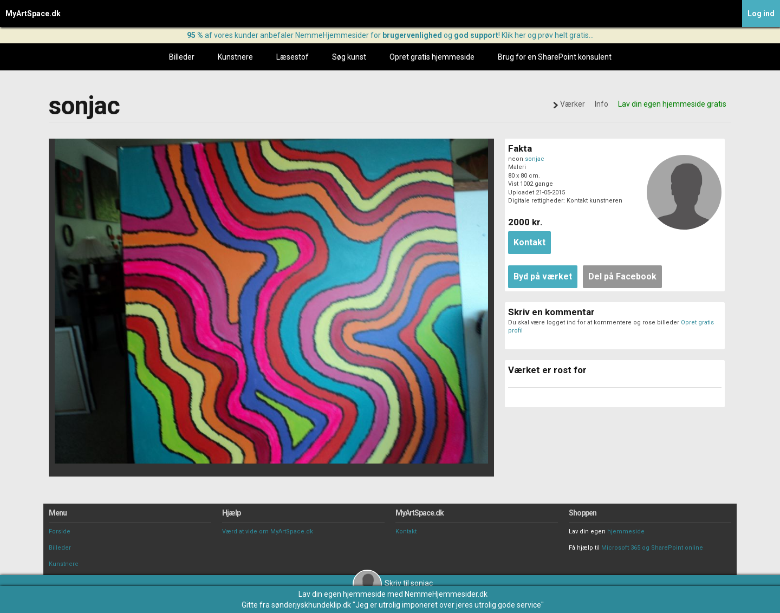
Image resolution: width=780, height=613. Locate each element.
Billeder (181, 57)
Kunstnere (235, 57)
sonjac (534, 158)
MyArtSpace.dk (33, 13)
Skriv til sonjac (393, 583)
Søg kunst (349, 57)
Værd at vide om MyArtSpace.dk (267, 531)
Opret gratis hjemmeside (431, 57)
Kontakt (406, 531)
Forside (59, 531)
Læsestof (292, 57)
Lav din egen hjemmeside (342, 594)
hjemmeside (626, 531)
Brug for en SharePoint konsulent (555, 57)
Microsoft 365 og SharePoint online (652, 547)
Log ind (761, 13)
